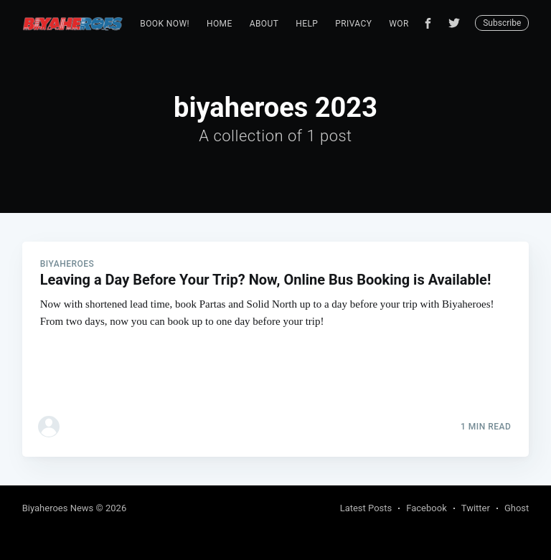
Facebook (426, 508)
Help (307, 24)
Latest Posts (366, 508)
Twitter (475, 508)
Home (219, 24)
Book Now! (164, 24)
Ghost (516, 508)
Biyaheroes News (58, 508)
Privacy (353, 24)
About (264, 24)
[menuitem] (164, 24)
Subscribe (502, 23)
